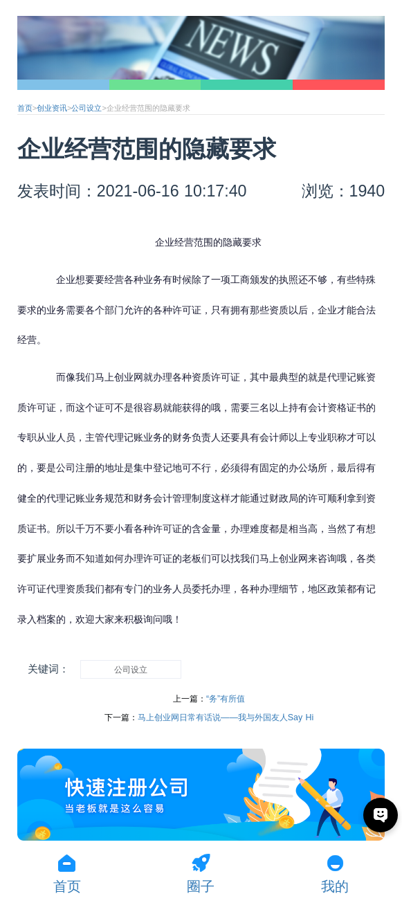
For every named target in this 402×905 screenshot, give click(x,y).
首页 (25, 108)
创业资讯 (52, 108)
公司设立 (86, 108)
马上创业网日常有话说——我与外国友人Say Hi (225, 717)
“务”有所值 (225, 699)
